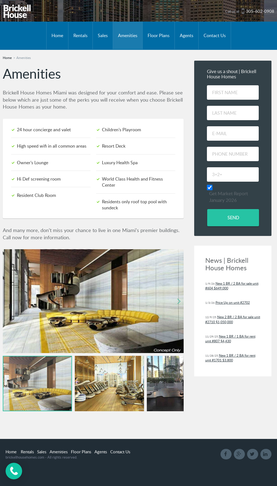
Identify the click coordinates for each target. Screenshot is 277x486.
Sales (103, 35)
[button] (178, 301)
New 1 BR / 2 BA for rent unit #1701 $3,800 (230, 357)
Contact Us (215, 35)
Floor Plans (159, 35)
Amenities (127, 35)
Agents (186, 35)
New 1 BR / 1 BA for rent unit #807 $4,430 (230, 338)
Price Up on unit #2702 (233, 302)
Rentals (80, 35)
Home (57, 35)
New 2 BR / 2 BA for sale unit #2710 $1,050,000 (232, 319)
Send (233, 218)
